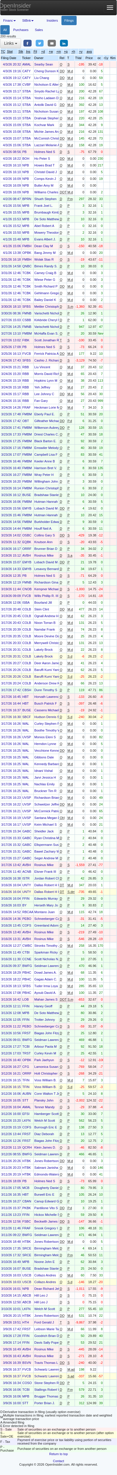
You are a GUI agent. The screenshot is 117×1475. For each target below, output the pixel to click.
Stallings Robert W (47, 1389)
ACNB (26, 871)
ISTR (26, 878)
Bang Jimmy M (45, 252)
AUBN (26, 1093)
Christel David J (45, 172)
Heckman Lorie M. (47, 407)
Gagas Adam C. (45, 979)
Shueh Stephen (45, 199)
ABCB (26, 1295)
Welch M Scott (44, 1120)
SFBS (26, 306)
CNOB (27, 589)
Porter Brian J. (44, 1403)
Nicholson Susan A (47, 111)
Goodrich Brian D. (47, 1336)
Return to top (58, 1454)
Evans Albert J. (45, 239)
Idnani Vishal (43, 770)
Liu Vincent (42, 367)
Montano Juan (44, 912)
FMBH (26, 246)
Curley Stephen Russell (51, 723)
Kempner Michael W (48, 589)
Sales (39, 30)
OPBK (26, 252)
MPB (25, 205)
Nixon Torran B (45, 622)
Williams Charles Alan (49, 192)
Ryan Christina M (46, 838)
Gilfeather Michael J (48, 421)
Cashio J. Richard (47, 360)
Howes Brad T (44, 165)
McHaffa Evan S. (46, 333)
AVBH (26, 555)
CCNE (26, 959)
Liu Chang (41, 78)
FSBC (26, 1221)
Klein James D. (45, 1147)
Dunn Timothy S (45, 690)
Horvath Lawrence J (48, 696)
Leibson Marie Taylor (49, 1329)
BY (24, 905)
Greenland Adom (46, 925)
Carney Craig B (45, 273)
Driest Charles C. (46, 434)
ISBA (26, 602)
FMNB (26, 313)
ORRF (26, 548)
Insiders (52, 20)
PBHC (26, 972)
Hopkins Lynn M (45, 380)
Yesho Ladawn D (46, 98)
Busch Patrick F (45, 703)
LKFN (26, 1120)
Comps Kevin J (45, 178)
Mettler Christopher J (49, 306)
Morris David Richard (49, 374)
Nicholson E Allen (46, 84)
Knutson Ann (43, 542)
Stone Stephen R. (47, 1383)
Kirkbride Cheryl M (47, 320)
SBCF (26, 717)
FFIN (25, 898)
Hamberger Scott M (48, 1114)
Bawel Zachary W (46, 851)
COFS (26, 925)
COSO (27, 1383)
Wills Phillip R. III (46, 596)
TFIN (25, 1080)
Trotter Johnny (44, 1019)
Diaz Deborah (44, 1134)
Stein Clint (41, 609)
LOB (25, 999)
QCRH (27, 1147)
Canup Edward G (46, 1201)
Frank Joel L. (43, 205)
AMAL (26, 64)
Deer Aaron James (47, 663)
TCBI (26, 1046)
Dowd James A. (45, 972)
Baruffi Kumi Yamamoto (51, 670)
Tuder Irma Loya (46, 986)
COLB (26, 609)
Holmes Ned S (44, 152)
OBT (25, 421)
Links (10, 43)
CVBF (26, 84)
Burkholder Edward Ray (51, 522)
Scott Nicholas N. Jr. (48, 959)
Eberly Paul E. (44, 414)
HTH (25, 1322)
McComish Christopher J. (52, 138)
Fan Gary (41, 400)
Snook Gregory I (46, 1228)
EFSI (25, 1114)
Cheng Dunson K (46, 71)
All (5, 30)
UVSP (26, 737)
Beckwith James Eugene (51, 1221)
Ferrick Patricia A (46, 353)
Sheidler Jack (44, 831)
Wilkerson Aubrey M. (49, 427)
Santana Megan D (47, 818)
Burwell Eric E (44, 1194)
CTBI (26, 952)
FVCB (26, 353)
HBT (25, 696)
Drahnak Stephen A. (48, 118)
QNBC (27, 266)
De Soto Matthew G (48, 219)
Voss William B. (45, 1080)
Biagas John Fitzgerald (50, 1033)
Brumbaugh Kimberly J (50, 212)
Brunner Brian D (45, 548)
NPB (25, 165)
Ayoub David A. (45, 992)
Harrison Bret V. (45, 468)
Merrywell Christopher (50, 643)
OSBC (26, 535)
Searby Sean (43, 64)
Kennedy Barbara (46, 764)
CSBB (26, 320)
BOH (25, 158)
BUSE (26, 495)
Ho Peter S (42, 158)
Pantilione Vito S (46, 1208)
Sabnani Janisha (46, 1167)
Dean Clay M (43, 246)
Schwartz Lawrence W (50, 1369)
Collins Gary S (44, 535)
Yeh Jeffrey (42, 387)
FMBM (27, 333)
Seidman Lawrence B (49, 966)
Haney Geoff (43, 1006)
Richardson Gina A (47, 582)
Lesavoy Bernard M (48, 569)
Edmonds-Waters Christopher (55, 1174)
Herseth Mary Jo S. (48, 905)
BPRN (26, 199)
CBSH (26, 690)
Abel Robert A (44, 226)
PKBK (26, 1208)
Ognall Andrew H (46, 616)
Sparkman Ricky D (47, 952)
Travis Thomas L (46, 1362)
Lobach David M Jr (47, 508)
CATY (26, 71)
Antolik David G (45, 104)
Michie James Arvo (47, 131)
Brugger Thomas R (47, 1396)
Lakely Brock (43, 649)
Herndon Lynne (45, 744)
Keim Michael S (45, 824)
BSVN (26, 1362)
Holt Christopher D (47, 1073)
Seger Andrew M (46, 858)
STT (25, 1100)
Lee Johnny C (44, 394)
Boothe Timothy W (47, 730)
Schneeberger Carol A (50, 918)
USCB (26, 1275)
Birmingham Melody (48, 1248)
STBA (26, 91)
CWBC (27, 945)
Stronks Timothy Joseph (51, 945)
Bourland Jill (43, 602)
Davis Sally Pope (46, 1342)
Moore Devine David (48, 636)
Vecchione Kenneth (48, 750)
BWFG (27, 966)
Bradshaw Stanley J (48, 495)
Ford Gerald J (44, 1322)
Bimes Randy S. (45, 266)
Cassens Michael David (51, 710)
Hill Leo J (40, 1295)
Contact (58, 1461)
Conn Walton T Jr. (47, 1093)
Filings (69, 20)
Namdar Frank (44, 629)
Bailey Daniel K (45, 300)
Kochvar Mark (44, 125)
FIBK (25, 340)
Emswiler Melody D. (48, 448)
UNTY (26, 885)
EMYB (26, 508)
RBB (25, 367)
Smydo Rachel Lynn (48, 91)
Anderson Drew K (46, 683)
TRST (26, 1053)
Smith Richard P (45, 286)
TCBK (26, 273)
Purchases (20, 30)
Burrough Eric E (45, 1127)
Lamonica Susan (46, 1066)
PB (24, 152)
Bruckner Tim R (45, 791)
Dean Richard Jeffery (49, 1288)
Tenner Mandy (44, 1107)
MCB (25, 1188)
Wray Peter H (44, 474)
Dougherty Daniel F (48, 1188)
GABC (26, 831)
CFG (25, 1066)
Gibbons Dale (44, 757)
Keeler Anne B (44, 461)
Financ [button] (9, 20)
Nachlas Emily (44, 784)
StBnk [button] (28, 20)
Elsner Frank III (45, 871)
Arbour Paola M (45, 1046)
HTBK (26, 1161)
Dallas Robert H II (47, 885)
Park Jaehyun (44, 1060)
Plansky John (43, 1100)
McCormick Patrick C (49, 811)
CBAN (26, 1201)
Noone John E (44, 1262)
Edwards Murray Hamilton (52, 898)
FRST (26, 1033)
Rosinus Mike (44, 555)
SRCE (26, 1248)
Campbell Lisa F (45, 454)
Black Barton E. (45, 441)
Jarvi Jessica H (45, 777)
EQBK (26, 542)
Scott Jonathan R (46, 340)
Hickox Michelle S (47, 1214)
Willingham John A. (48, 481)
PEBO (26, 918)
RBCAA (27, 912)
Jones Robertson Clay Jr (51, 1161)
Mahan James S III (47, 999)
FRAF (26, 407)
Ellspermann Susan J (49, 844)
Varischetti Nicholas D (50, 313)
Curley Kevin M (45, 1053)
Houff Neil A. (43, 528)
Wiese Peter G (44, 279)
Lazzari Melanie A (47, 145)
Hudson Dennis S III (48, 717)
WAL (25, 723)
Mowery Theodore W (49, 232)
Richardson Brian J (47, 797)
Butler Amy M (43, 185)
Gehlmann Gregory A (49, 293)
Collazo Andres (45, 1275)
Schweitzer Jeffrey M (49, 804)
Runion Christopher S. (50, 488)
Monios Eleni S (45, 737)
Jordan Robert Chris (48, 878)
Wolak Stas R (44, 259)
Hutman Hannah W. (48, 501)
